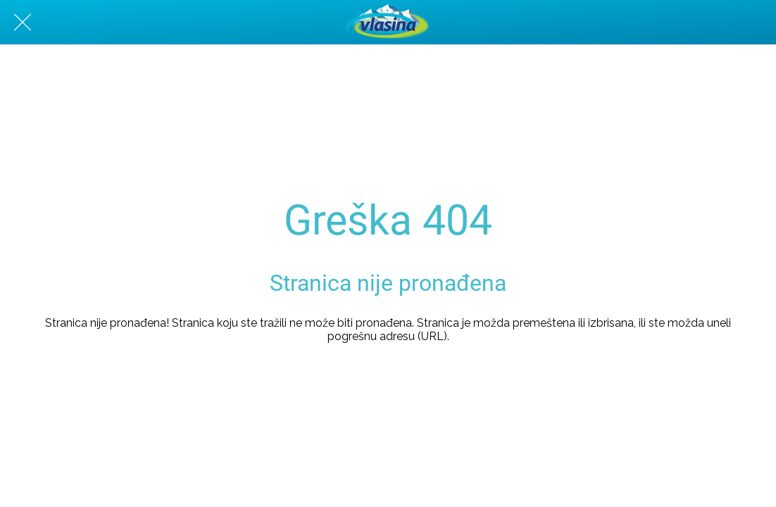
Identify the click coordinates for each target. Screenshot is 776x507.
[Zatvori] (22, 22)
